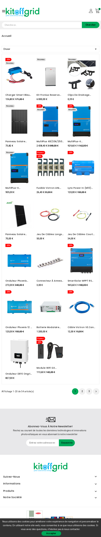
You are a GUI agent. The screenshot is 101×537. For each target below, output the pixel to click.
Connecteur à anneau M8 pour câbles (50, 280)
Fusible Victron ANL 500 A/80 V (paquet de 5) (50, 187)
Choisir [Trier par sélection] (50, 48)
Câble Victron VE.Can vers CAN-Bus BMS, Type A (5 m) (81, 327)
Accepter (51, 533)
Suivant (96, 391)
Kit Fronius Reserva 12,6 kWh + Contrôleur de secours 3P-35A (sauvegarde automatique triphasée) (50, 94)
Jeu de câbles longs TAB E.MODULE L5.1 (49, 234)
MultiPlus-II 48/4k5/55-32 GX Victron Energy (16, 187)
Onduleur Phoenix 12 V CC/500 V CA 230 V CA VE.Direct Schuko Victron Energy (19, 327)
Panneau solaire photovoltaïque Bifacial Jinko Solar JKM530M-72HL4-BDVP (19, 234)
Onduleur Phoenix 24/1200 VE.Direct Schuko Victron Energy (19, 280)
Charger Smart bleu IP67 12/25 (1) (17, 94)
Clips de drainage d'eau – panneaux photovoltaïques (79, 94)
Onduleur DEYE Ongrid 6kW (18, 373)
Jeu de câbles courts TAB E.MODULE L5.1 (81, 234)
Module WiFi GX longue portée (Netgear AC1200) (47, 367)
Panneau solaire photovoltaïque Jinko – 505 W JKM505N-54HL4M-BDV (18, 141)
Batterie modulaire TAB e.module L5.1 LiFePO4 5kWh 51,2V (48, 327)
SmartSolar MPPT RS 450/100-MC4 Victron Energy (81, 280)
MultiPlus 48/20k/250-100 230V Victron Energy (50, 141)
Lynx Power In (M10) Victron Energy (79, 187)
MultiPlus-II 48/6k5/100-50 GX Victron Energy (79, 141)
